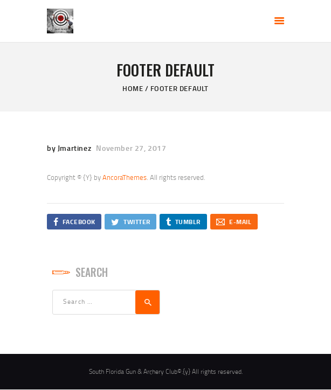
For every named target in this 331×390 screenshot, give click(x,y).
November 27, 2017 (131, 148)
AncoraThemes (124, 177)
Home (132, 88)
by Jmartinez (70, 148)
